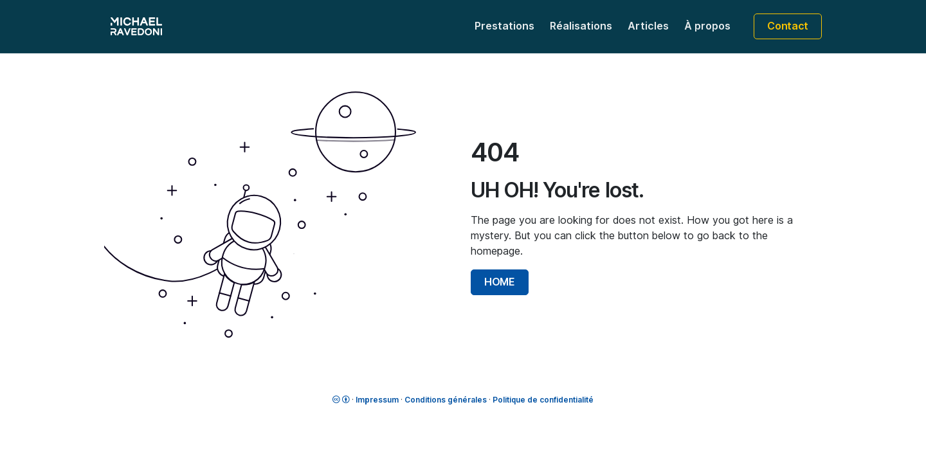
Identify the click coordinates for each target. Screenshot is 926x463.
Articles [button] (648, 26)
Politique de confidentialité (543, 399)
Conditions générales (445, 399)
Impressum (377, 399)
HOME (499, 282)
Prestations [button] (504, 26)
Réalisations (581, 26)
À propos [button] (707, 26)
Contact (787, 26)
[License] (340, 399)
